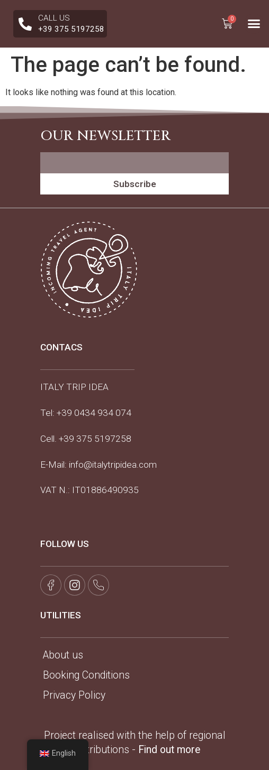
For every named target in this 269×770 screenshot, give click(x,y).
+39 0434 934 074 (94, 412)
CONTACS (61, 347)
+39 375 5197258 (95, 438)
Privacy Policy (74, 695)
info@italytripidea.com (113, 464)
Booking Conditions (86, 675)
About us (63, 655)
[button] (254, 24)
